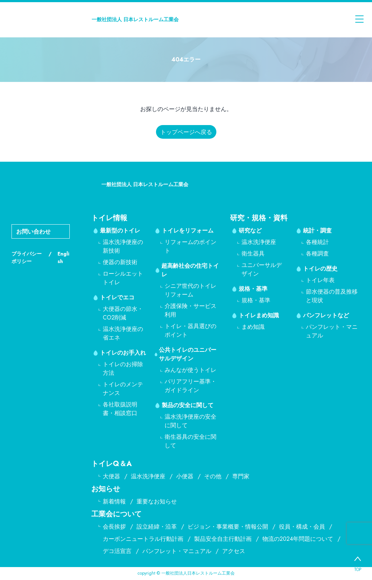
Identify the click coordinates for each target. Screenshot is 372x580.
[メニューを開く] (359, 19)
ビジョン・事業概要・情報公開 (228, 527)
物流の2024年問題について (297, 539)
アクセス (233, 551)
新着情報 (114, 501)
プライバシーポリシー (27, 257)
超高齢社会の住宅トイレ (190, 270)
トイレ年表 (320, 280)
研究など (250, 230)
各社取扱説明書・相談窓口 (120, 408)
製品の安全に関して (187, 405)
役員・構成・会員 (302, 527)
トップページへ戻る (186, 132)
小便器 (184, 476)
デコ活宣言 (117, 551)
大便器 (111, 476)
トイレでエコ (117, 297)
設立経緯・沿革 (157, 527)
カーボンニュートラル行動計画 (143, 539)
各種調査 (317, 253)
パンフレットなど (326, 315)
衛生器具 (253, 253)
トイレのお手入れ (123, 353)
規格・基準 (253, 289)
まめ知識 (253, 327)
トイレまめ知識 (259, 315)
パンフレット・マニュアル (176, 551)
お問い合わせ (33, 231)
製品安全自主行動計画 (223, 539)
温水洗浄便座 (259, 242)
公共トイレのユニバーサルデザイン (187, 354)
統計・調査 (317, 230)
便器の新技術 (120, 262)
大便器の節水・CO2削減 (123, 313)
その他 (212, 476)
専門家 (240, 476)
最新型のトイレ (120, 230)
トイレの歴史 (320, 268)
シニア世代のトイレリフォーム (190, 290)
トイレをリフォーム (187, 230)
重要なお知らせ (157, 501)
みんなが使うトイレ (190, 370)
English (63, 257)
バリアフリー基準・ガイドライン (190, 385)
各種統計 (317, 242)
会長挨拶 (114, 527)
